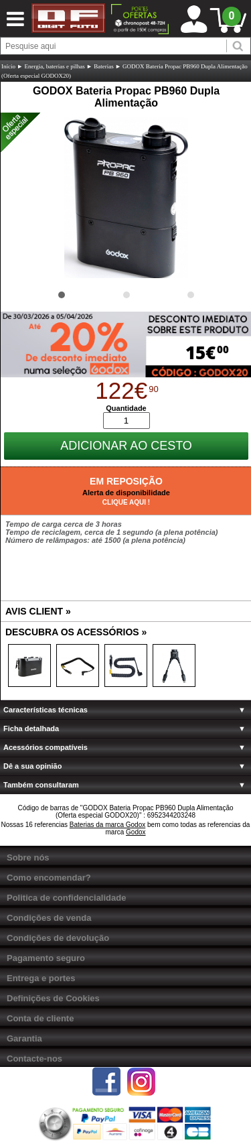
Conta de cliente (40, 1018)
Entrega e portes (41, 978)
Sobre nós (28, 857)
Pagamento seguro (46, 958)
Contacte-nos (34, 1059)
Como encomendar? (49, 878)
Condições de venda (49, 918)
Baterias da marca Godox (107, 824)
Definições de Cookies (53, 998)
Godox (135, 832)
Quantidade (126, 408)
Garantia (24, 1038)
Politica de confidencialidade (66, 898)
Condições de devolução (58, 938)
